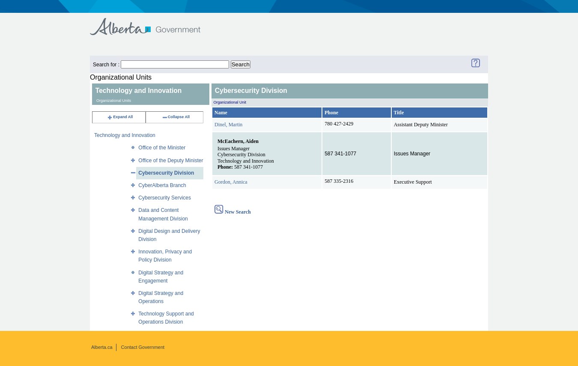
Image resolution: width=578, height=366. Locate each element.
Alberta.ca (102, 347)
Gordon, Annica (231, 182)
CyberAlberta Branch (162, 185)
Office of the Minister (161, 148)
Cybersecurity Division (166, 173)
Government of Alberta (152, 22)
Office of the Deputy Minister (170, 161)
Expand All (120, 117)
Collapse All (176, 117)
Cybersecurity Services (164, 198)
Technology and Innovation (124, 135)
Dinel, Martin (228, 125)
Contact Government (143, 347)
